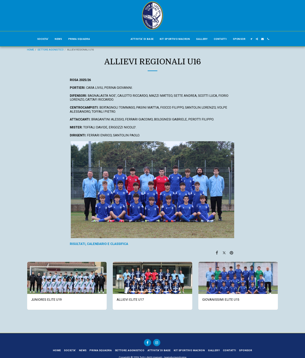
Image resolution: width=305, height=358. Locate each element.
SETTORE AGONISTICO (51, 49)
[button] (251, 39)
